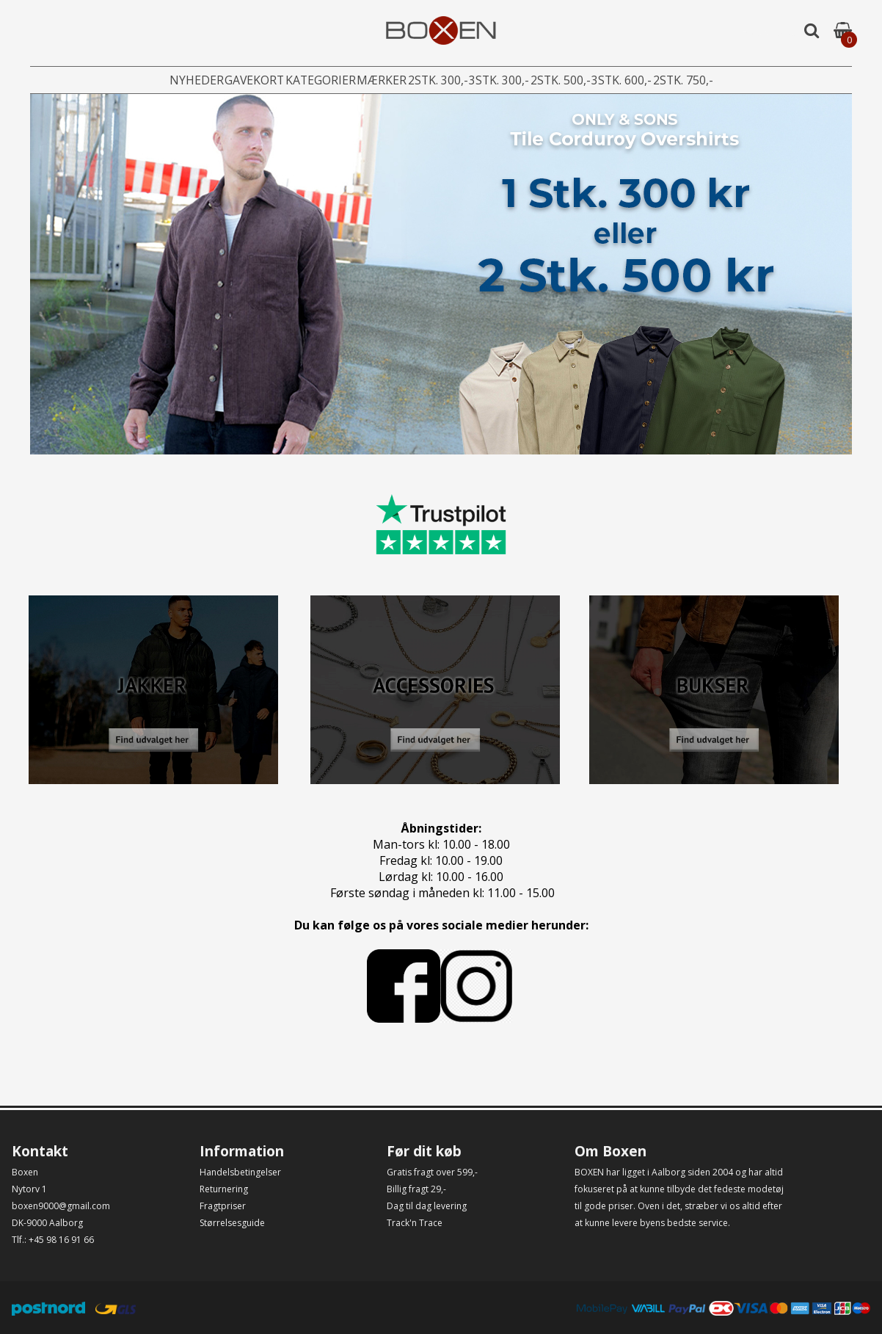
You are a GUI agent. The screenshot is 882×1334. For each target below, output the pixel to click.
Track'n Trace (414, 1223)
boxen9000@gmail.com (61, 1206)
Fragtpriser (223, 1206)
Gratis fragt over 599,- (432, 1172)
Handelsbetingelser (240, 1172)
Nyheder (137, 80)
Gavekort (209, 80)
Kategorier (289, 80)
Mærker (365, 80)
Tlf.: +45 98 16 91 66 (53, 1239)
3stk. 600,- (665, 80)
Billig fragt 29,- (416, 1189)
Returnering (224, 1189)
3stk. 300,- (513, 80)
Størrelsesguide (232, 1223)
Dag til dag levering (427, 1206)
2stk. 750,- (742, 80)
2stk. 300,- (436, 80)
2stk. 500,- (589, 80)
